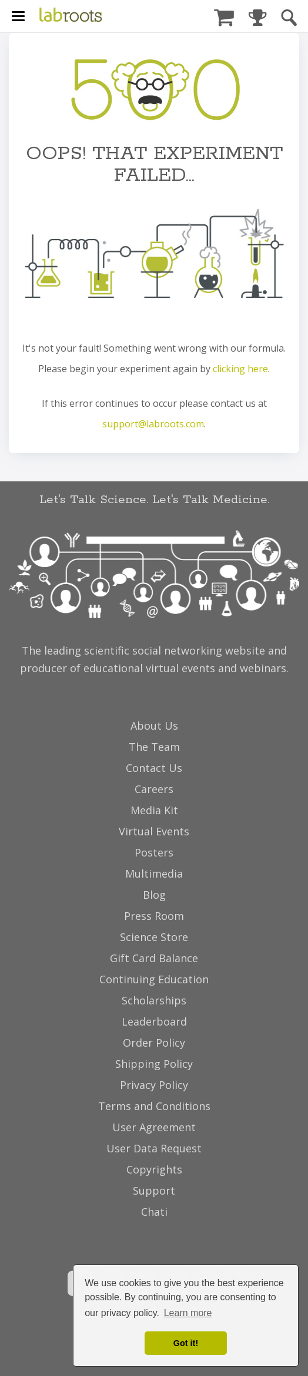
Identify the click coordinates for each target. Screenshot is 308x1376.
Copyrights (154, 1169)
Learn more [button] (188, 1313)
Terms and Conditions (154, 1106)
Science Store (154, 937)
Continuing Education (154, 979)
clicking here (240, 368)
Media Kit (154, 810)
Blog (154, 894)
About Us (154, 725)
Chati (154, 1211)
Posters (154, 852)
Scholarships (154, 1000)
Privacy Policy (154, 1085)
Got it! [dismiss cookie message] (185, 1343)
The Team (154, 746)
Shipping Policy (154, 1063)
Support (154, 1190)
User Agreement (154, 1127)
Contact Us (154, 768)
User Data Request (154, 1148)
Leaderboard (154, 1021)
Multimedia (154, 873)
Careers (154, 789)
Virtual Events (154, 831)
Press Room (154, 915)
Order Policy (154, 1042)
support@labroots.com (153, 423)
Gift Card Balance (154, 958)
